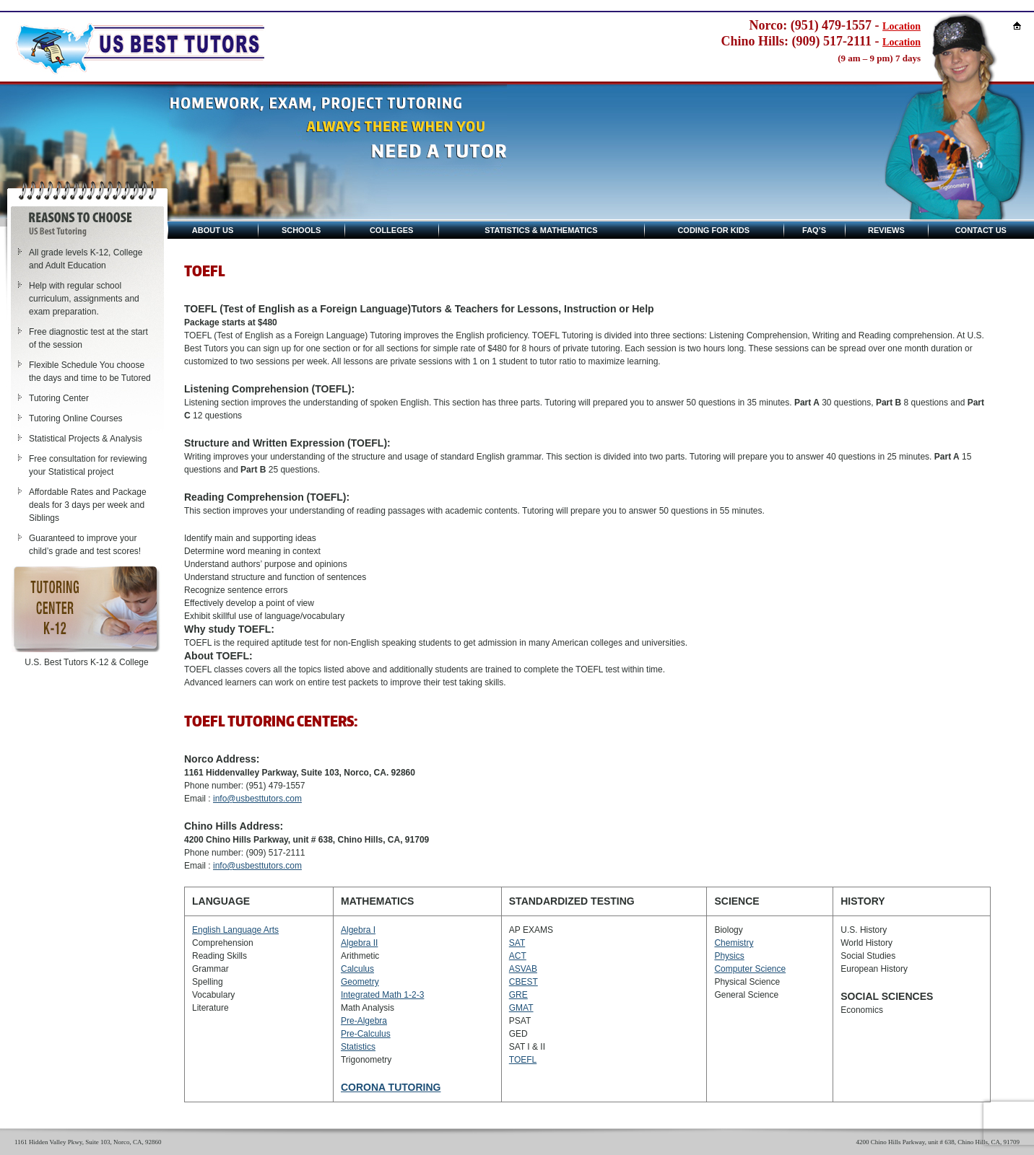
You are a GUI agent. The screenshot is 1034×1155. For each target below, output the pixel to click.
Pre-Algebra (364, 1021)
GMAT (521, 1008)
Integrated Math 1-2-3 (382, 995)
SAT (517, 943)
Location (901, 26)
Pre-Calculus (366, 1034)
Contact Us (981, 230)
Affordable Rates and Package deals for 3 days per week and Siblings (88, 505)
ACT (517, 956)
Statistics (358, 1047)
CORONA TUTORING (390, 1087)
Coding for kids (713, 230)
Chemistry (733, 943)
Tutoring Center (59, 398)
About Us (212, 230)
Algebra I (358, 930)
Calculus (357, 969)
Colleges (392, 230)
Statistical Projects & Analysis (85, 439)
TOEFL (522, 1060)
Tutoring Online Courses (76, 418)
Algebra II (359, 943)
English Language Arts (235, 930)
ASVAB (523, 969)
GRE (518, 995)
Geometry (360, 982)
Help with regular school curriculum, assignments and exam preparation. (84, 299)
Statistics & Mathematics (541, 230)
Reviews (886, 230)
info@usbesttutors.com (257, 799)
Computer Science (750, 969)
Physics (729, 956)
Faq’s (814, 230)
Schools (301, 230)
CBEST (523, 982)
